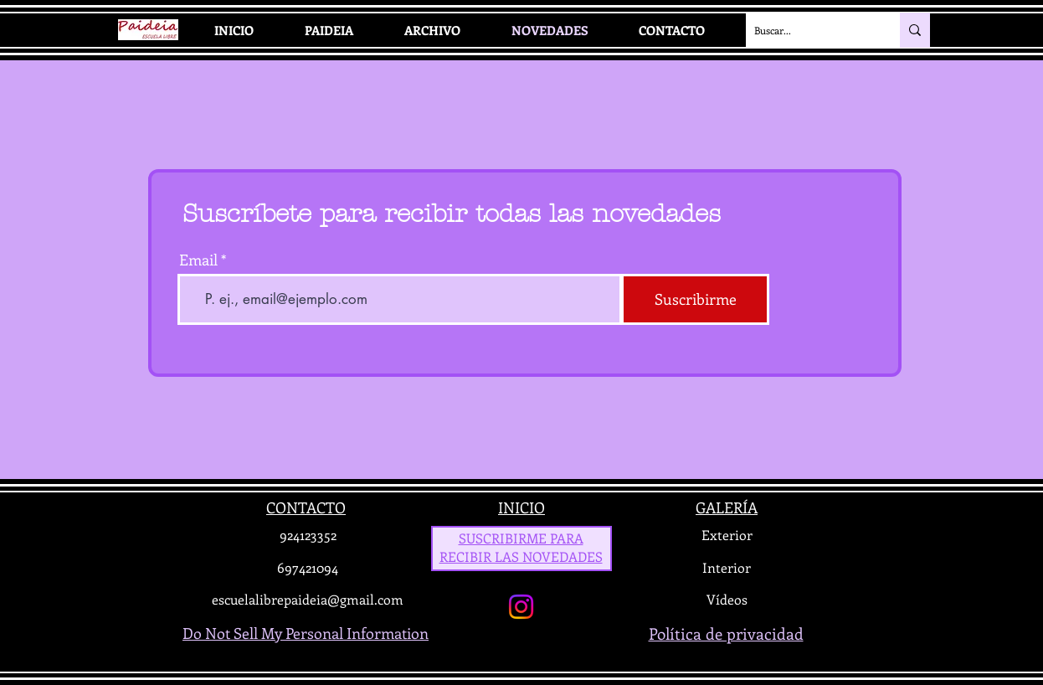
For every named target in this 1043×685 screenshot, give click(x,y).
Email (198, 259)
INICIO (521, 507)
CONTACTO (306, 507)
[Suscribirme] (695, 299)
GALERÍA (727, 507)
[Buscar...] (809, 30)
